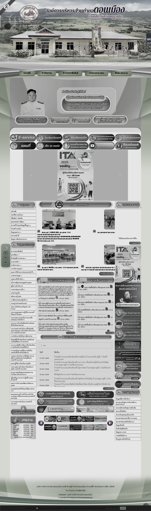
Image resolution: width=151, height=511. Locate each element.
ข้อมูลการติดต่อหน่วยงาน (19, 239)
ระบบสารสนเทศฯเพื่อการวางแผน (126, 418)
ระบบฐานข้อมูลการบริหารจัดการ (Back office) (126, 403)
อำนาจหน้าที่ (15, 236)
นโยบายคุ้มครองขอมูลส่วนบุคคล (21, 282)
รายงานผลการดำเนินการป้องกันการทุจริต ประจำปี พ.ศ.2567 (22, 368)
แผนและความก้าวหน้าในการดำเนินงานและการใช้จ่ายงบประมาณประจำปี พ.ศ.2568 (23, 396)
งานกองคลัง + (15, 262)
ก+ (6, 262)
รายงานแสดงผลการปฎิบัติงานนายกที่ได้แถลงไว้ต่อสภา (22, 313)
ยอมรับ (123, 508)
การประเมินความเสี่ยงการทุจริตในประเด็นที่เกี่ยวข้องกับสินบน (21, 351)
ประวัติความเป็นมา (17, 215)
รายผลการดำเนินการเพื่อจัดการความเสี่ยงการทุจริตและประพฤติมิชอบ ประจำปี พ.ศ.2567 (22, 358)
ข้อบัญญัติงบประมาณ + (18, 258)
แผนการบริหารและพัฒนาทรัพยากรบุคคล (22, 384)
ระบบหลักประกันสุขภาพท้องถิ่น (126, 408)
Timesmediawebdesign (85, 497)
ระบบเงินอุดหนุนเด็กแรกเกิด (125, 415)
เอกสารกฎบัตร (15, 293)
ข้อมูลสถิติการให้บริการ (123, 399)
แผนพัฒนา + (15, 255)
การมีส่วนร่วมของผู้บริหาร (19, 300)
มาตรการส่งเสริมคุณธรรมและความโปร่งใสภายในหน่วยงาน (22, 373)
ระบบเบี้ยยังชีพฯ (121, 411)
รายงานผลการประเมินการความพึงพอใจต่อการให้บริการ (22, 319)
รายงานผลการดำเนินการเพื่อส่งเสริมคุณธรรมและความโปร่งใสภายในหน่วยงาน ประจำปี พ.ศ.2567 (23, 331)
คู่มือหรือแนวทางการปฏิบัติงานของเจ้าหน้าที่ (22, 379)
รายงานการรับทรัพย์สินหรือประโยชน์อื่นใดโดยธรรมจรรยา (22, 324)
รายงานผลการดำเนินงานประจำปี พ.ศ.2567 (21, 403)
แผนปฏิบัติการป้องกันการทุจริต (21, 363)
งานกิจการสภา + (16, 265)
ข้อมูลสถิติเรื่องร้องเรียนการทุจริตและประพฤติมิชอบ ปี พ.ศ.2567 (22, 341)
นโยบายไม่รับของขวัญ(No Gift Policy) (21, 308)
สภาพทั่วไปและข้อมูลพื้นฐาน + (21, 225)
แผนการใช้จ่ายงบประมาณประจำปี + (22, 272)
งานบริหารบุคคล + (17, 269)
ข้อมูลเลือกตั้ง (120, 425)
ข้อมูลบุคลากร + (16, 232)
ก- (6, 253)
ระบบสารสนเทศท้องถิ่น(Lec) (125, 422)
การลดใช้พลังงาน (121, 435)
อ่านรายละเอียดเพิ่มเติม (112, 508)
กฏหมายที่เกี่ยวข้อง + (17, 279)
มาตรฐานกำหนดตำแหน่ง (19, 303)
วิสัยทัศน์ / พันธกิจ (17, 218)
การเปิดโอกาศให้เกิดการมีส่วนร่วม (21, 336)
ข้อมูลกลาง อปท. (121, 432)
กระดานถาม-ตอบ (96, 73)
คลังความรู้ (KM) (16, 296)
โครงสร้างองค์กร (16, 229)
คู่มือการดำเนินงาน (17, 286)
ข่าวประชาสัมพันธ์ (70, 73)
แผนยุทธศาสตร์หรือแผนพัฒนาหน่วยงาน (22, 390)
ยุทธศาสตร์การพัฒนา (17, 222)
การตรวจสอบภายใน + (18, 289)
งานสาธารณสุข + (16, 276)
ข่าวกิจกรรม (47, 73)
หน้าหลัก (27, 73)
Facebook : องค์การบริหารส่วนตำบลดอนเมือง (75, 495)
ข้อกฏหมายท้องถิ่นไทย (123, 439)
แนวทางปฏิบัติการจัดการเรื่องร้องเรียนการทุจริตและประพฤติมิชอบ (23, 346)
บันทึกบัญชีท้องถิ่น (122, 429)
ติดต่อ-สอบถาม (121, 73)
